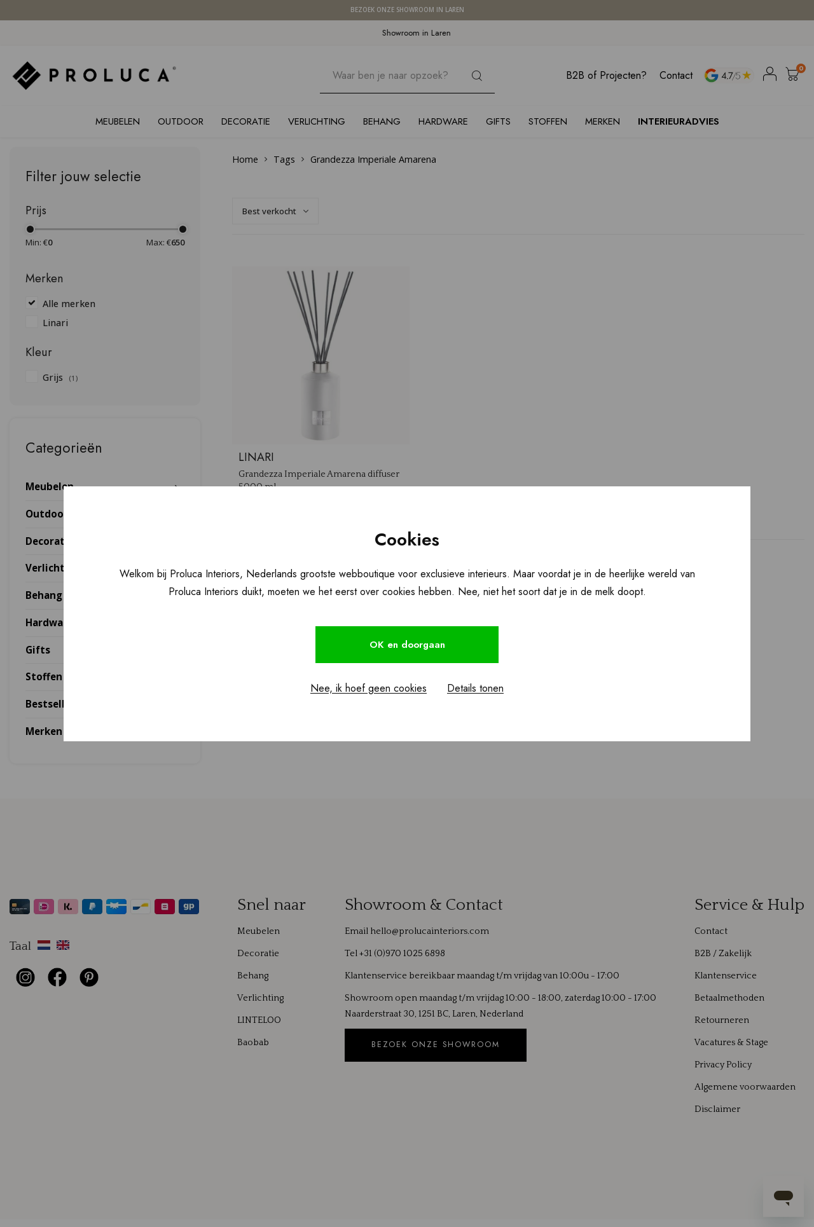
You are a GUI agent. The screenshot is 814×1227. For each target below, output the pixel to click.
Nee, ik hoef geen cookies (368, 689)
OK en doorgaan (407, 644)
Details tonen (475, 689)
